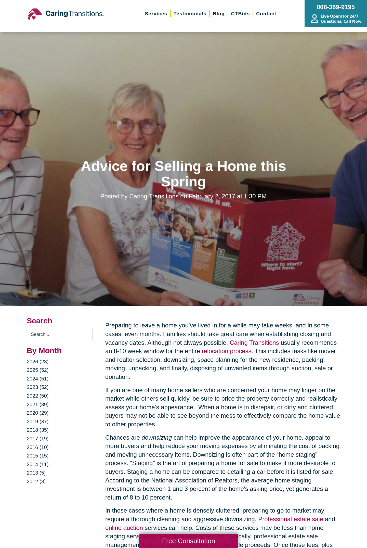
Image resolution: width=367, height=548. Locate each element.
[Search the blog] (60, 334)
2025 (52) (38, 370)
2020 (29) (38, 413)
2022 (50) (38, 396)
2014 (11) (38, 464)
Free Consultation (188, 541)
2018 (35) (38, 430)
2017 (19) (38, 438)
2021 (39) (38, 404)
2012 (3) (36, 481)
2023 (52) (38, 387)
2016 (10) (38, 447)
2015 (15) (38, 455)
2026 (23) (38, 361)
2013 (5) (36, 473)
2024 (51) (38, 378)
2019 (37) (38, 421)
